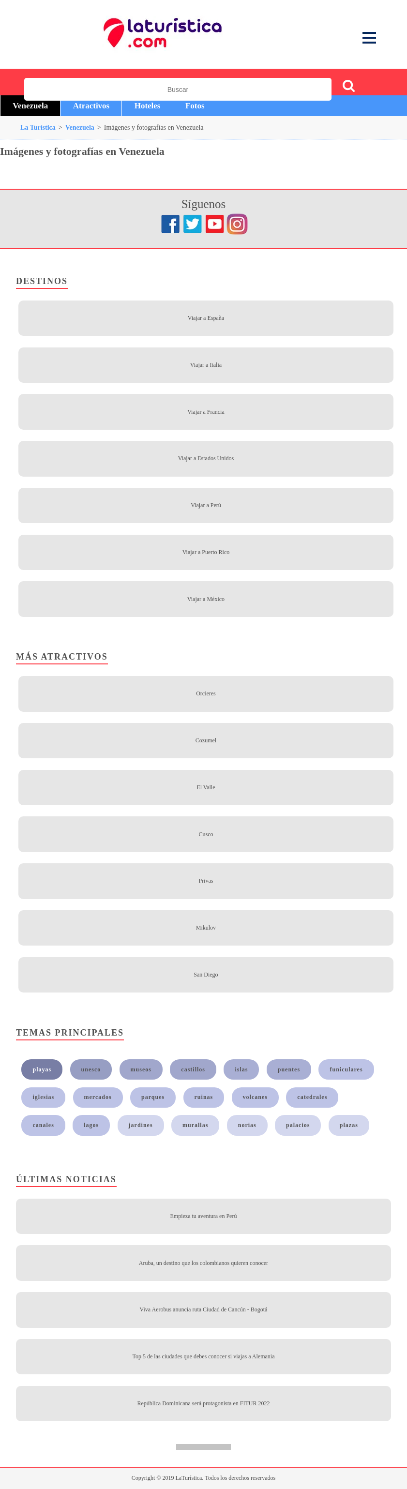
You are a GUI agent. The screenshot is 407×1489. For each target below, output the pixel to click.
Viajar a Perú (206, 505)
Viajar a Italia (206, 364)
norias (247, 1125)
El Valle (205, 787)
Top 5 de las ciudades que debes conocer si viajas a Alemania (203, 1356)
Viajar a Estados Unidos (206, 458)
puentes (289, 1069)
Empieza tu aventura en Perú (203, 1216)
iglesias (44, 1097)
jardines (141, 1125)
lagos (91, 1125)
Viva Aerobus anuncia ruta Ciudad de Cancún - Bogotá (204, 1309)
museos (141, 1069)
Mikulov (206, 927)
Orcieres (206, 693)
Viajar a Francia (206, 411)
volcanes (255, 1097)
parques (153, 1097)
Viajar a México (206, 599)
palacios (298, 1125)
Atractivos (91, 105)
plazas (349, 1125)
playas (42, 1069)
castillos (193, 1069)
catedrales (312, 1097)
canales (43, 1125)
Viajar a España (206, 318)
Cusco (205, 834)
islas (241, 1069)
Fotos (195, 105)
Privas (205, 880)
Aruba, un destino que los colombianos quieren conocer (203, 1263)
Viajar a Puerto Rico (206, 552)
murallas (195, 1125)
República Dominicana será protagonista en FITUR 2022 (203, 1403)
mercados (98, 1097)
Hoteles (148, 105)
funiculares (346, 1069)
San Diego (206, 974)
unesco (91, 1069)
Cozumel (206, 740)
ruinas (204, 1097)
